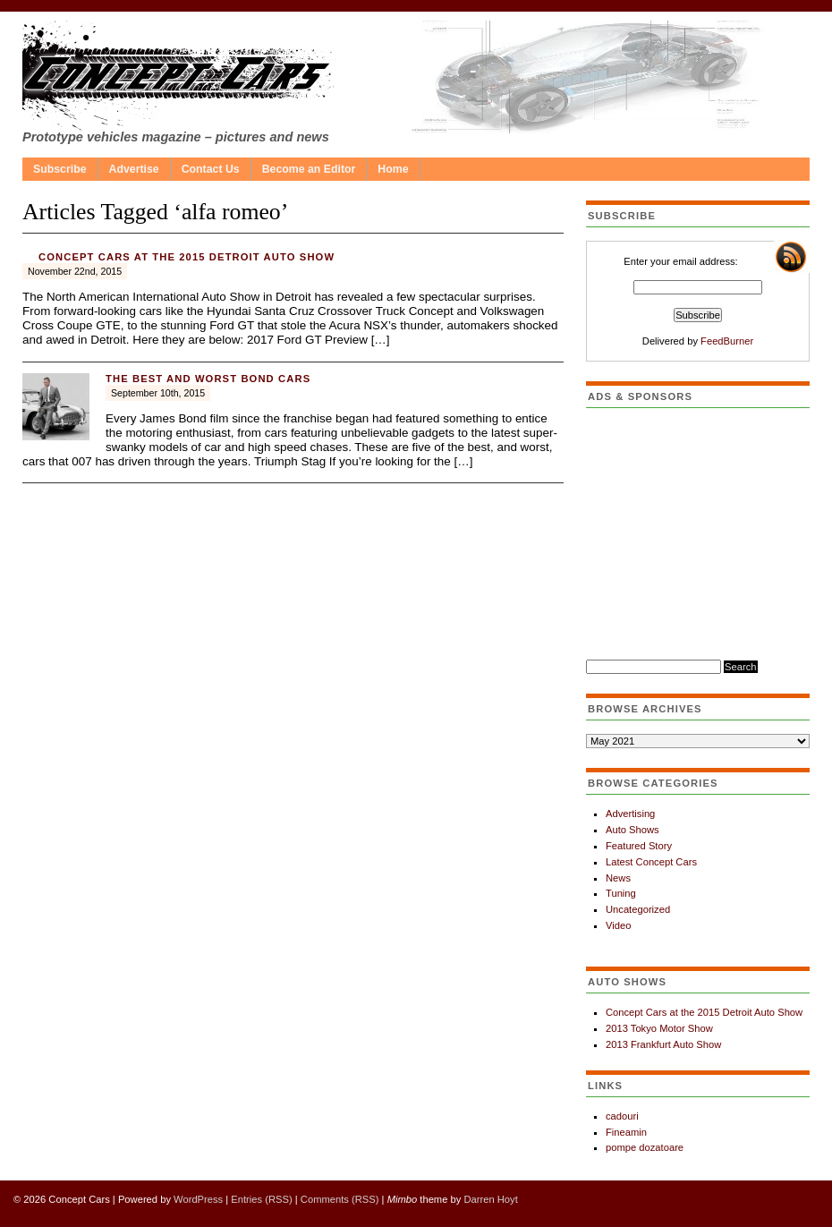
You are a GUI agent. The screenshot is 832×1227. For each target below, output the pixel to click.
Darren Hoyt (490, 1199)
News (618, 878)
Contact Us (211, 169)
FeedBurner (726, 341)
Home (393, 169)
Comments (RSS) (340, 1199)
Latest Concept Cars (651, 861)
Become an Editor (309, 169)
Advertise (134, 169)
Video (618, 925)
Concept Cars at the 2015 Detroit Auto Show (186, 256)
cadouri (622, 1116)
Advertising (630, 813)
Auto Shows (632, 829)
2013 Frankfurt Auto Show (663, 1044)
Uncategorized (638, 909)
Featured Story (639, 845)
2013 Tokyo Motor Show (659, 1028)
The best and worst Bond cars (208, 378)
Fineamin (626, 1132)
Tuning (621, 893)
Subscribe (60, 169)
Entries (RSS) (261, 1199)
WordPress (198, 1199)
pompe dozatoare (644, 1147)
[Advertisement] (698, 533)
